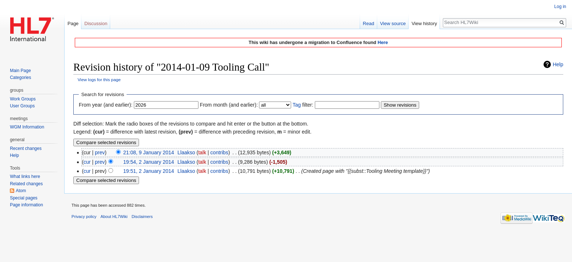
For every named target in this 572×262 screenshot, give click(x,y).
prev (100, 152)
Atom (21, 190)
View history (424, 23)
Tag (297, 105)
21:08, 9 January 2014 (148, 152)
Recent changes (26, 148)
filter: (303, 105)
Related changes (26, 183)
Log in (560, 6)
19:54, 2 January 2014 (148, 162)
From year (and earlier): (105, 105)
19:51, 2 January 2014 (148, 171)
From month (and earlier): (229, 105)
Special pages (23, 198)
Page (72, 23)
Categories (20, 77)
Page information (26, 204)
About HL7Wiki (114, 216)
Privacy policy (84, 216)
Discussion (95, 23)
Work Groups (22, 99)
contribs (219, 152)
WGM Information (27, 127)
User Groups (22, 105)
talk (202, 152)
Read (368, 23)
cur (87, 162)
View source (393, 23)
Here (383, 42)
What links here (25, 176)
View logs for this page (99, 79)
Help (558, 64)
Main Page (20, 70)
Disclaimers (142, 216)
